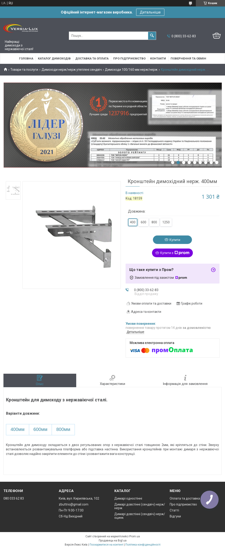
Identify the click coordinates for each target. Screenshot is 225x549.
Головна (26, 58)
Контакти (158, 58)
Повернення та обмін (188, 58)
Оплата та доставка (185, 498)
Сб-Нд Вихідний (70, 516)
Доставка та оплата (92, 58)
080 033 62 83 (13, 498)
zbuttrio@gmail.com (73, 504)
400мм (18, 429)
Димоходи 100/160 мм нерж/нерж (131, 69)
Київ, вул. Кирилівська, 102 (79, 498)
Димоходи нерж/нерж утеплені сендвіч (72, 69)
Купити (174, 240)
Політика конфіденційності (142, 544)
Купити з (174, 253)
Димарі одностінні (128, 498)
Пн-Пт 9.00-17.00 (71, 510)
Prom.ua (134, 536)
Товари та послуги (24, 69)
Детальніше (150, 12)
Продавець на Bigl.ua (113, 540)
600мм (41, 429)
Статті (174, 510)
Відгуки (175, 516)
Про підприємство (129, 58)
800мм (63, 429)
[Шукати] (152, 36)
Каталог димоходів (54, 58)
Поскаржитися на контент (106, 544)
